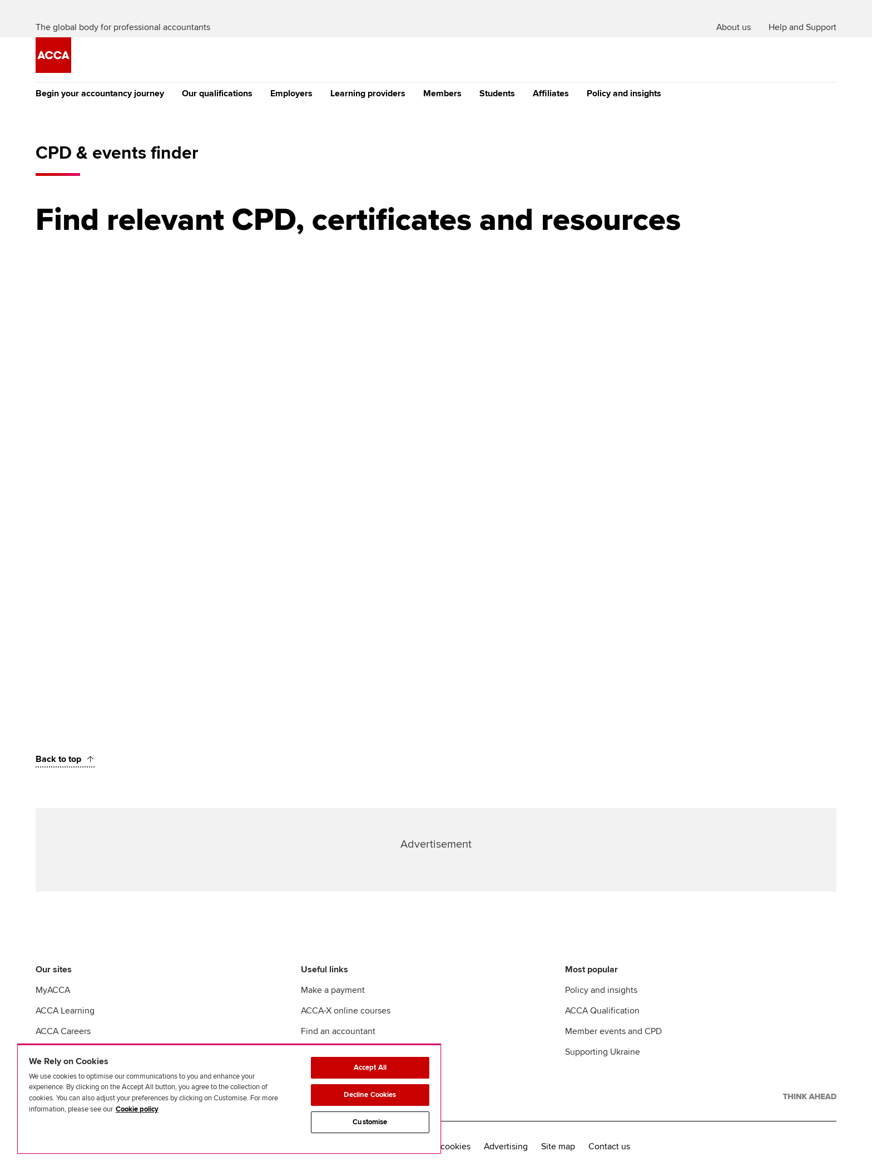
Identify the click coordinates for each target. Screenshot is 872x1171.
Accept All (370, 1067)
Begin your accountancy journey (100, 93)
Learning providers (367, 93)
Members (442, 93)
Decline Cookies (370, 1094)
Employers (291, 93)
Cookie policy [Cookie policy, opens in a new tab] (137, 1109)
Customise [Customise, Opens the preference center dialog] (370, 1122)
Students (497, 93)
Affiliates (551, 93)
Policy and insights (624, 93)
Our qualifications (217, 93)
